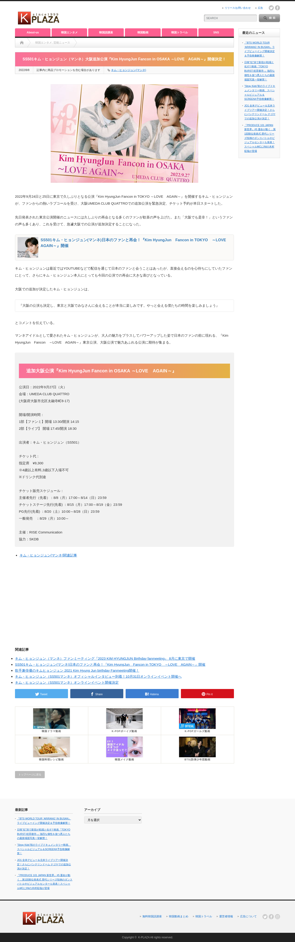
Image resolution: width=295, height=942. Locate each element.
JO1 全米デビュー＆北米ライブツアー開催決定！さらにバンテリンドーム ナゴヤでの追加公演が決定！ (44, 864)
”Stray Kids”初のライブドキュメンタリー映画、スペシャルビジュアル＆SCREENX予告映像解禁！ (44, 849)
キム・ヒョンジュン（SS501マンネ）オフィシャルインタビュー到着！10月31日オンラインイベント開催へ (98, 676)
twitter (271, 7)
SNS (216, 32)
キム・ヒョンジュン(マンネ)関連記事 (48, 555)
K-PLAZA (143, 937)
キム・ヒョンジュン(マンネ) (128, 70)
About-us (33, 32)
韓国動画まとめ (178, 916)
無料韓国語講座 (152, 916)
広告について (248, 916)
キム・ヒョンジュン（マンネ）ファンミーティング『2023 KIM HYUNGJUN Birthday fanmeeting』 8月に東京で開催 (105, 658)
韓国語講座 (106, 32)
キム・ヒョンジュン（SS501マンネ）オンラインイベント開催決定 (67, 682)
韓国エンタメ (69, 32)
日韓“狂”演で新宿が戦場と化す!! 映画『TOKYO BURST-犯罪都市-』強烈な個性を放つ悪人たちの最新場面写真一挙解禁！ (259, 71)
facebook (277, 7)
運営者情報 (226, 916)
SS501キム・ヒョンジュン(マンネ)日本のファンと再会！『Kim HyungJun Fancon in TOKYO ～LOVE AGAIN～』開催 (110, 664)
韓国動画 (142, 32)
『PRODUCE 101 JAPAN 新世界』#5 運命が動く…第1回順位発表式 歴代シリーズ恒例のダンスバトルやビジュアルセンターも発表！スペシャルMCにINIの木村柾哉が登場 (260, 138)
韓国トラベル (179, 32)
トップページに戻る (29, 774)
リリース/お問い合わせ (238, 7)
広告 (260, 7)
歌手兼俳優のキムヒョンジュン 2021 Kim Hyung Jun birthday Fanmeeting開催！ (77, 670)
